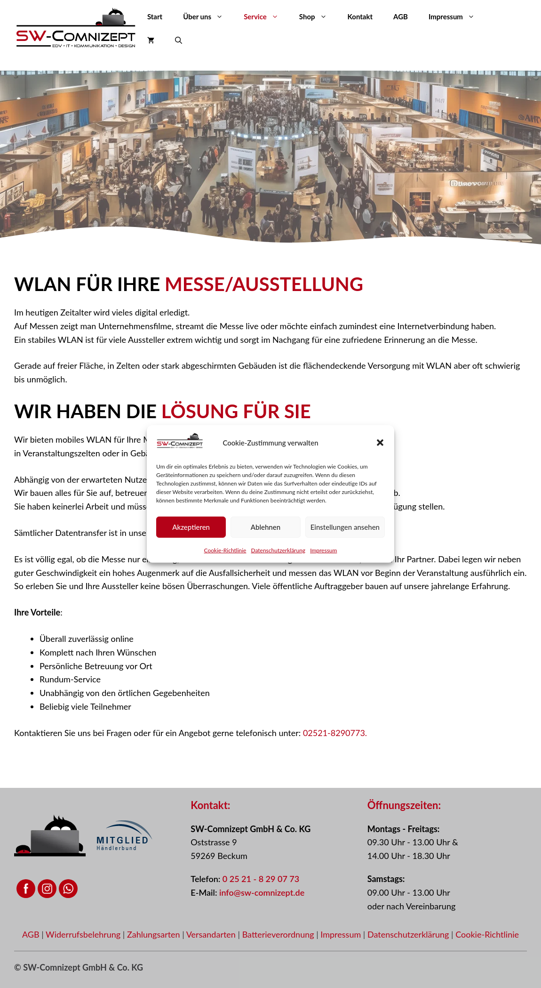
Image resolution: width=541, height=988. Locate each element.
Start (154, 16)
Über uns (208, 16)
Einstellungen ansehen (345, 529)
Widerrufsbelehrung (84, 934)
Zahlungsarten (154, 934)
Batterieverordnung (279, 934)
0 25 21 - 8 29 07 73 (261, 879)
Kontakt (360, 16)
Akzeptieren (191, 529)
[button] (380, 444)
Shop (318, 16)
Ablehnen (265, 529)
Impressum (323, 552)
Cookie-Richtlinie (225, 552)
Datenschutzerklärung (278, 552)
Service (266, 16)
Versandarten (212, 934)
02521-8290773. (335, 733)
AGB (400, 16)
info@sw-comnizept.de (261, 892)
